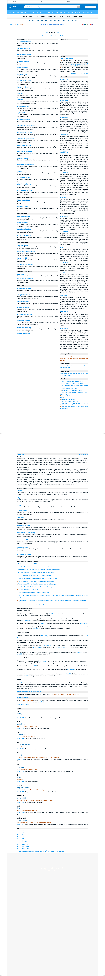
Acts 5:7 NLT (20, 833)
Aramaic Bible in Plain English (25, 279)
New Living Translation (23, 48)
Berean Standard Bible (23, 61)
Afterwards (63, 366)
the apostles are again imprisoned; (72, 390)
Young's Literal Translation (24, 229)
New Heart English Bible (23, 177)
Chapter (85, 454)
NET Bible (19, 171)
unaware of (72, 66)
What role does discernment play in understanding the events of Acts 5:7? (39, 578)
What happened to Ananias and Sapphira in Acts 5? (33, 605)
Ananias (20, 491)
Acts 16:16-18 (64, 173)
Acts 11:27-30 (64, 311)
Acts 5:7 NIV (20, 831)
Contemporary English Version (25, 139)
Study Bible (20, 454)
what (77, 66)
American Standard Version (24, 132)
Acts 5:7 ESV (20, 834)
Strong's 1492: (21, 802)
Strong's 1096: (21, 824)
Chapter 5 (18, 24)
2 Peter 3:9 (43, 624)
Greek (61, 35)
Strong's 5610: (21, 738)
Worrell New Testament (23, 321)
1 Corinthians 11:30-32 (62, 647)
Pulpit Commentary (22, 698)
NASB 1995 (20, 93)
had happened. (84, 66)
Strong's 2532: (21, 781)
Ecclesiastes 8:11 (26, 620)
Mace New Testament (23, 308)
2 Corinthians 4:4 (43, 661)
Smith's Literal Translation (24, 235)
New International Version (24, 42)
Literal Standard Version (23, 216)
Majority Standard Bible (23, 200)
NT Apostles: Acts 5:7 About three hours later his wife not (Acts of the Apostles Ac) (40, 851)
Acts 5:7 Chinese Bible (23, 844)
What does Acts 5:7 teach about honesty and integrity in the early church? (39, 584)
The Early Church (22, 510)
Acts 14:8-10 (64, 232)
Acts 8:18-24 (64, 100)
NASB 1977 (20, 100)
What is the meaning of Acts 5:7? (27, 564)
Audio (43, 35)
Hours (74, 366)
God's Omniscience (22, 547)
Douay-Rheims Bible (22, 245)
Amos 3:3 (19, 654)
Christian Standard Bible (23, 119)
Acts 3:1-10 (63, 247)
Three (66, 368)
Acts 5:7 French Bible (23, 846)
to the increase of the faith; (69, 388)
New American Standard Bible (25, 87)
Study (52, 35)
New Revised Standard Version (25, 264)
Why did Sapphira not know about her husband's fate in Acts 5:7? (36, 581)
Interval (78, 366)
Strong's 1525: (21, 792)
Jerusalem (21, 518)
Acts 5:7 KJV (20, 838)
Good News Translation (23, 158)
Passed (86, 366)
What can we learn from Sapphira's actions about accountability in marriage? (39, 569)
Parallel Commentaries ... (24, 705)
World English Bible (22, 206)
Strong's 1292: (21, 749)
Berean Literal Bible (22, 67)
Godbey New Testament (23, 295)
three (74, 64)
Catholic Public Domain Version (26, 251)
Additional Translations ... (24, 333)
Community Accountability (24, 554)
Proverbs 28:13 (71, 669)
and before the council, (68, 399)
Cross (47, 35)
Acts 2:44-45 (64, 263)
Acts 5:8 (68, 674)
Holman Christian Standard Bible (26, 126)
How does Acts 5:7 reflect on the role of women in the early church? (37, 587)
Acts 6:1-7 (63, 273)
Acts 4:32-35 (64, 79)
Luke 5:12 (41, 702)
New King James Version (24, 80)
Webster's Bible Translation (24, 184)
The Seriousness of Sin (23, 525)
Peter (19, 505)
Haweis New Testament (23, 301)
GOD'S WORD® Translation (24, 152)
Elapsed (69, 366)
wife (87, 64)
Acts (14, 24)
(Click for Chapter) (25, 39)
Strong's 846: (20, 759)
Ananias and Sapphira (66, 58)
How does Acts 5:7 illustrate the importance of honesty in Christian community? (40, 567)
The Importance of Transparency (26, 533)
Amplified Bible (21, 113)
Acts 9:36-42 (64, 117)
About (70, 64)
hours (78, 64)
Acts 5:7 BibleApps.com (23, 841)
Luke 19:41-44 (36, 628)
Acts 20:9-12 (64, 152)
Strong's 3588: (21, 812)
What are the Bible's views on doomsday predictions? (34, 592)
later (81, 64)
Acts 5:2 (79, 652)
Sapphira (20, 498)
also (61, 66)
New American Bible (22, 258)
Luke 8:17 (25, 676)
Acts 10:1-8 (63, 295)
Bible (11, 24)
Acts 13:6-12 (64, 197)
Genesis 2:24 (43, 635)
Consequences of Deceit (24, 540)
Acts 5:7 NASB (21, 836)
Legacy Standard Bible (23, 106)
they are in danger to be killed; (70, 401)
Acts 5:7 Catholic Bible (23, 848)
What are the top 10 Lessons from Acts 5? (31, 590)
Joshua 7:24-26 (37, 647)
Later (82, 366)
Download (85, 73)
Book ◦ (81, 454)
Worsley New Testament (24, 327)
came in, (65, 66)
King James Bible (22, 74)
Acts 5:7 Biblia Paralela (23, 843)
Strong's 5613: (21, 718)
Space (62, 368)
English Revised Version (24, 145)
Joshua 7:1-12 (83, 624)
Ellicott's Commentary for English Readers (29, 692)
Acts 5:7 (50, 614)
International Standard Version (25, 164)
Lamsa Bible (20, 274)
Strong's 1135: (21, 771)
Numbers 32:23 (32, 666)
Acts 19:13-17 (64, 135)
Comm (57, 35)
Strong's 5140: (21, 728)
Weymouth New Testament (24, 190)
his (84, 64)
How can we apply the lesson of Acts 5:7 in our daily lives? (35, 575)
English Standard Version (24, 55)
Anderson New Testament (24, 288)
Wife (69, 368)
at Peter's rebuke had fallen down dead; (73, 383)
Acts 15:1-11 (64, 328)
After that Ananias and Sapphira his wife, (73, 381)
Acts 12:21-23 (64, 216)
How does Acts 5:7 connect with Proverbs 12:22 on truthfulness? (36, 572)
